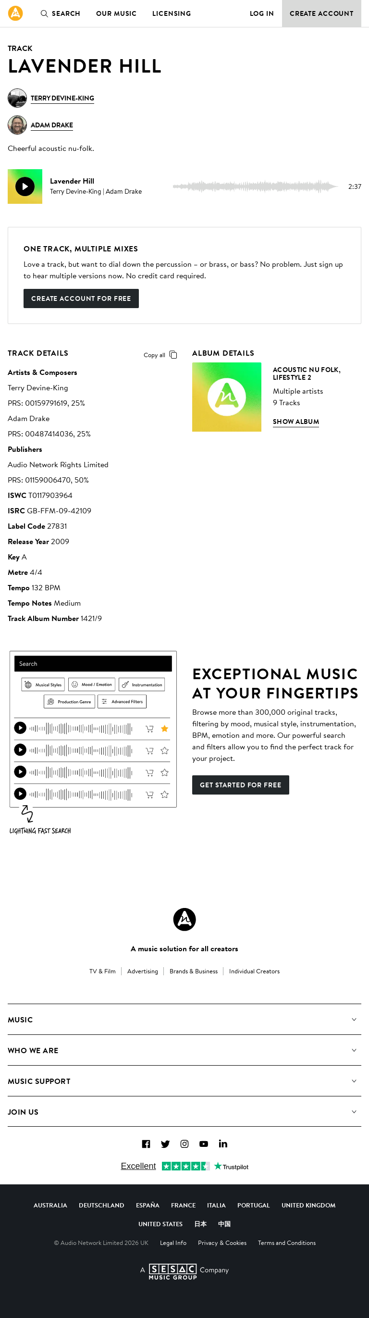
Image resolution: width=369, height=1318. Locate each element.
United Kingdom (308, 1205)
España (148, 1205)
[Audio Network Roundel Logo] (184, 919)
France (183, 1205)
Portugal (253, 1205)
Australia (50, 1205)
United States (160, 1223)
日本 (200, 1223)
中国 (224, 1223)
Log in (262, 13)
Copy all (162, 354)
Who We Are (33, 1050)
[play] (25, 186)
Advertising (142, 971)
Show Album (296, 421)
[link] (15, 13)
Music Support (39, 1081)
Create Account (322, 13)
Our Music (116, 13)
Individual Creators (254, 971)
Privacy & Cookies (222, 1242)
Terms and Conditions (287, 1242)
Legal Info (173, 1242)
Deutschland (101, 1205)
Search (59, 13)
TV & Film (102, 971)
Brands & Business (194, 971)
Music (20, 1019)
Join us (23, 1112)
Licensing (171, 13)
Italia (216, 1205)
